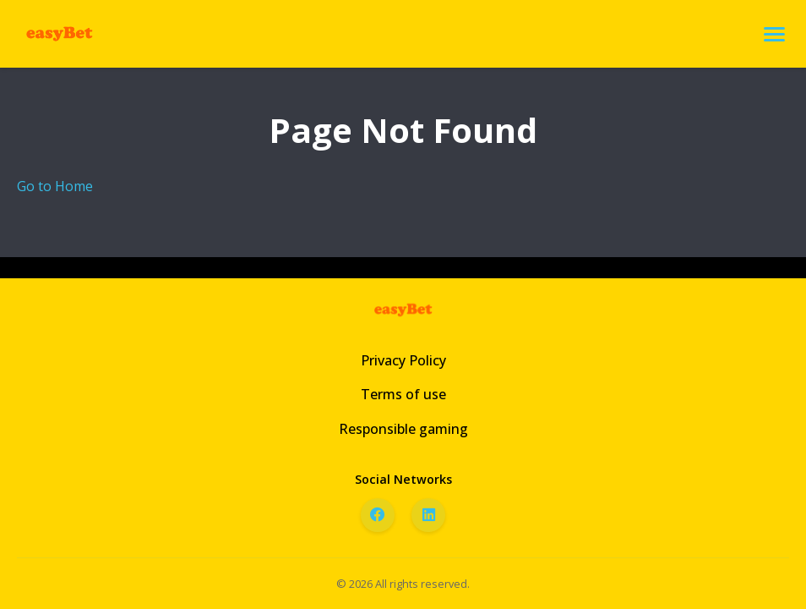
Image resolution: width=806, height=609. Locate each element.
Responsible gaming (403, 429)
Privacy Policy (403, 360)
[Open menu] (774, 34)
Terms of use (403, 394)
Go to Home (55, 186)
